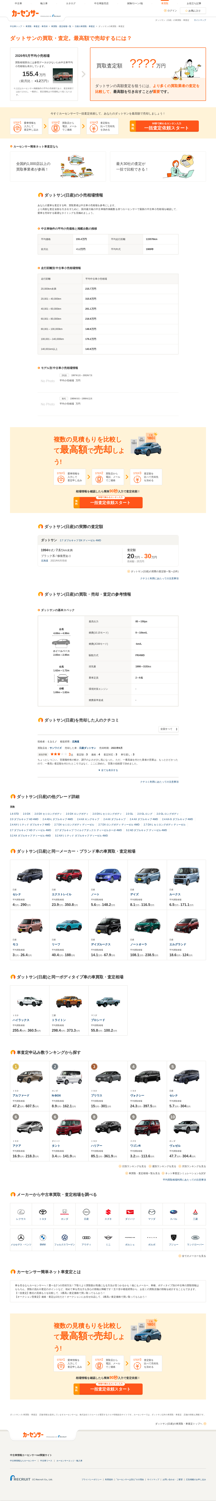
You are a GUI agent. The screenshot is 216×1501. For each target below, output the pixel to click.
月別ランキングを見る (194, 1166)
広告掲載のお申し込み (196, 1479)
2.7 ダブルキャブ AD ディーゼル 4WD (30, 830)
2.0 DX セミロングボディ (48, 813)
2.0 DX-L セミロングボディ (107, 813)
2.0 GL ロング (144, 813)
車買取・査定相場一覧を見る (144, 1173)
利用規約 (109, 1479)
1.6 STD (14, 813)
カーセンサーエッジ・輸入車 (69, 1461)
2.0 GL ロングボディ (168, 813)
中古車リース (46, 1461)
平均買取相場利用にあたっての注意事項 (184, 1179)
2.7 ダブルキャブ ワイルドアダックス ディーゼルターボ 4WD (88, 830)
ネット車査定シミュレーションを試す (185, 1173)
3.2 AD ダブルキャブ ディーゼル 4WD (146, 830)
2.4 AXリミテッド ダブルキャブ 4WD (30, 824)
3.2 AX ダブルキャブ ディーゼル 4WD (30, 835)
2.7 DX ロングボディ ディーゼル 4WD (118, 824)
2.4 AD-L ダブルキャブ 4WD (58, 819)
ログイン (172, 10)
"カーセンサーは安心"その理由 (130, 1479)
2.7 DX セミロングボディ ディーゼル (74, 824)
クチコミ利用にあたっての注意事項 (159, 578)
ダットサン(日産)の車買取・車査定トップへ (178, 1423)
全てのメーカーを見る (194, 1256)
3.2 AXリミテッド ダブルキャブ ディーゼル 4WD (81, 835)
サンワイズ (56, 748)
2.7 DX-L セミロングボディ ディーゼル (165, 824)
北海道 (44, 560)
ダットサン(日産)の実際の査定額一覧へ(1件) (155, 571)
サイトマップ (200, 20)
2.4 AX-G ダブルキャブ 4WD (177, 819)
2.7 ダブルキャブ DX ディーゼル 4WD (80, 540)
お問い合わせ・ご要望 (173, 1479)
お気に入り (194, 10)
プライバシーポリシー (92, 1479)
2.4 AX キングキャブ (88, 819)
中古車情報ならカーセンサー (23, 1461)
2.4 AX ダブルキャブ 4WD (144, 819)
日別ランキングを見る (134, 1166)
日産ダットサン (87, 748)
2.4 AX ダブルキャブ (114, 819)
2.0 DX (26, 813)
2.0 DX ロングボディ (77, 813)
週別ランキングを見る (164, 1166)
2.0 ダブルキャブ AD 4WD (24, 819)
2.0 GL (129, 813)
